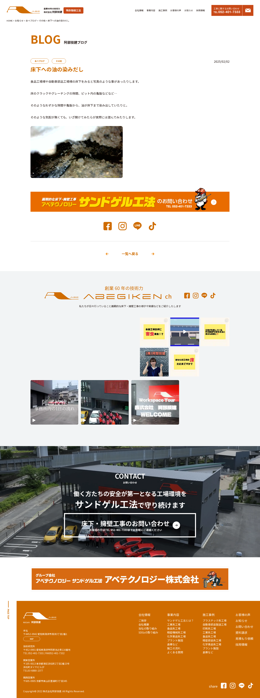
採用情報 (200, 10)
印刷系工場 (209, 628)
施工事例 (163, 10)
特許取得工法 (73, 10)
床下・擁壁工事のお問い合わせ (125, 525)
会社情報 (139, 10)
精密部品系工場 (212, 640)
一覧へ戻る (130, 253)
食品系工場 (173, 628)
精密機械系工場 (176, 632)
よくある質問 (175, 652)
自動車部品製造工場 (215, 624)
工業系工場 (173, 624)
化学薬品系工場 (176, 636)
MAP (31, 639)
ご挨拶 (142, 620)
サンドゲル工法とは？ (180, 620)
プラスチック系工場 (215, 620)
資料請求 (241, 632)
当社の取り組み (147, 628)
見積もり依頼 (244, 638)
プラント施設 (175, 640)
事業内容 (151, 10)
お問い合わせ (244, 626)
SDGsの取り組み (148, 632)
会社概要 (143, 624)
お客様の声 (175, 10)
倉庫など (172, 644)
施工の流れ (173, 648)
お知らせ (188, 10)
